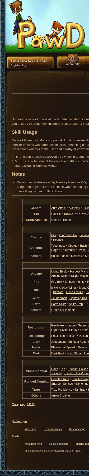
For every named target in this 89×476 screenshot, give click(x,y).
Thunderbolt (59, 298)
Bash (83, 245)
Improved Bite (68, 235)
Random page (77, 429)
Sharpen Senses (62, 383)
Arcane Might (59, 275)
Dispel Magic (79, 275)
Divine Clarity (68, 330)
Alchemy (74, 208)
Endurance (68, 250)
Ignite (80, 281)
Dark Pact (57, 353)
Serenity (83, 325)
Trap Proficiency (61, 389)
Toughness (58, 245)
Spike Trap (76, 304)
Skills (30, 404)
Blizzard (58, 292)
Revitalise (57, 325)
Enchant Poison (78, 369)
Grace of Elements (63, 310)
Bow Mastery (80, 379)
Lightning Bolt (78, 298)
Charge (72, 245)
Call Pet (56, 214)
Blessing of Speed (63, 347)
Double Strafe (60, 379)
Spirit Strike (74, 353)
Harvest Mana (79, 271)
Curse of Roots (61, 220)
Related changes (58, 443)
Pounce (58, 239)
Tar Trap (80, 389)
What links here (33, 443)
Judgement (58, 341)
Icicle (54, 287)
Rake (54, 369)
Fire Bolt (56, 281)
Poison (71, 335)
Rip (63, 369)
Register (15, 65)
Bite (53, 235)
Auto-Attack (58, 208)
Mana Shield (59, 271)
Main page (31, 429)
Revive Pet (71, 214)
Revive (70, 325)
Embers (70, 281)
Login (25, 65)
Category (18, 404)
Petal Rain (58, 335)
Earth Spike (58, 304)
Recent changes (53, 429)
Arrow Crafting (60, 395)
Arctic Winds (68, 287)
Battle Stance (60, 256)
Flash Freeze (74, 292)
